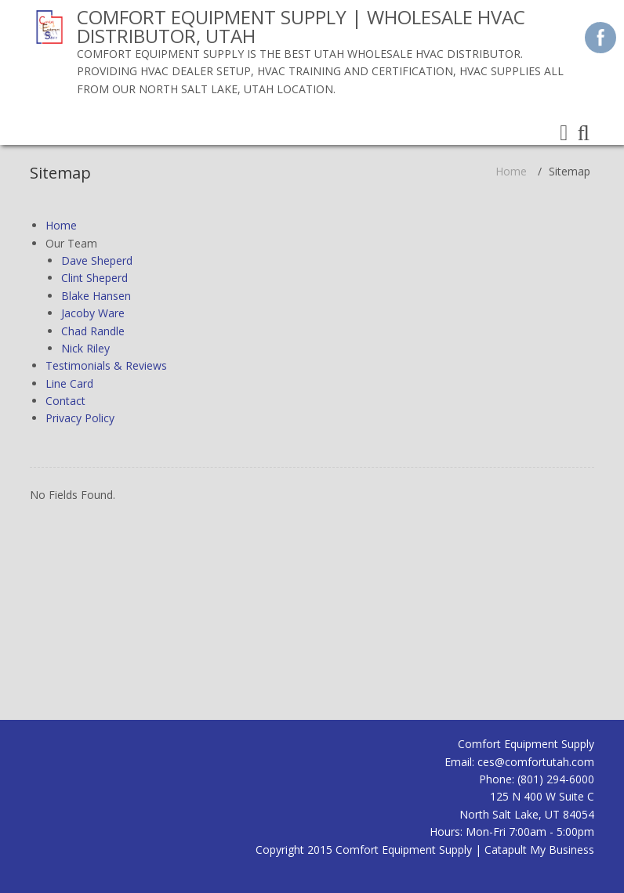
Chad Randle (93, 331)
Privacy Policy (79, 417)
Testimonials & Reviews (106, 365)
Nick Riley (85, 348)
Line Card (69, 383)
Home (511, 171)
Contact (65, 400)
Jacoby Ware (93, 313)
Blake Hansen (96, 295)
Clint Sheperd (94, 277)
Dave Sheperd (96, 260)
